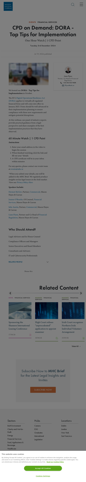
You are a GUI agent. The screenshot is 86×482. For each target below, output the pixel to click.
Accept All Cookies (43, 468)
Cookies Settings (43, 476)
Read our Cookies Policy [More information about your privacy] (55, 462)
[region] (43, 466)
